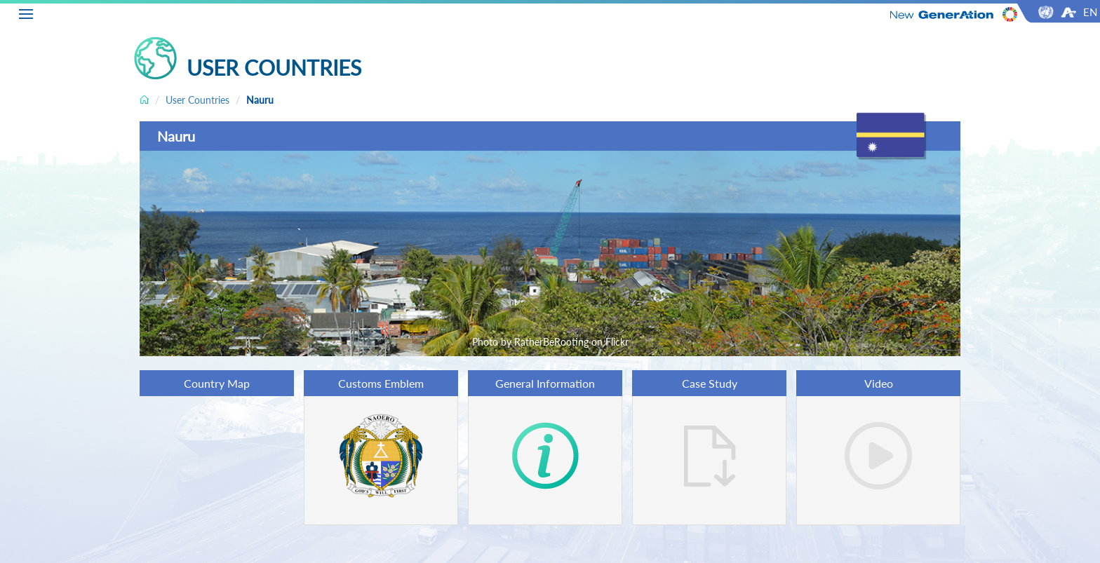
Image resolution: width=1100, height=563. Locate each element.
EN (1090, 12)
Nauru (260, 100)
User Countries (197, 100)
